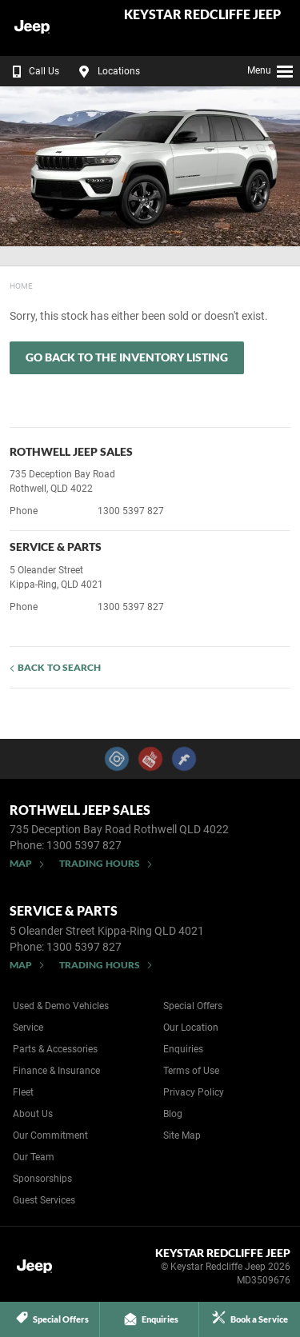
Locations (107, 71)
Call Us (32, 71)
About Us (33, 1113)
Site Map (182, 1135)
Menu (270, 69)
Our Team (33, 1157)
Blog (172, 1113)
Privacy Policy (193, 1092)
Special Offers (192, 1006)
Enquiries (183, 1049)
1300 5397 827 (131, 511)
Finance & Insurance (56, 1070)
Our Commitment (50, 1135)
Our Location (190, 1027)
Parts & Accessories (55, 1049)
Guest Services (44, 1200)
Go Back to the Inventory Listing (127, 357)
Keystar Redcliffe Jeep (202, 14)
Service (28, 1027)
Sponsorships (42, 1178)
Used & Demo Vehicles (61, 1006)
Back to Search (59, 667)
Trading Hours (99, 863)
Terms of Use (191, 1070)
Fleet (23, 1092)
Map (21, 863)
